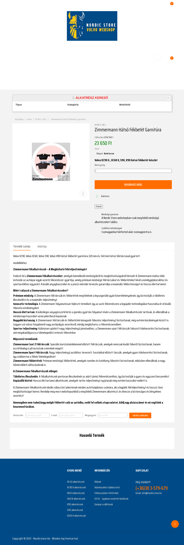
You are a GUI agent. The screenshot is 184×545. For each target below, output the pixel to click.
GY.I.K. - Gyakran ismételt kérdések (111, 498)
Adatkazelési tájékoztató (107, 487)
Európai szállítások (103, 504)
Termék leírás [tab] (21, 246)
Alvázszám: (18, 415)
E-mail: (54, 415)
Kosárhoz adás (133, 184)
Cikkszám (99, 137)
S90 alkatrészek (75, 509)
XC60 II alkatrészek (76, 515)
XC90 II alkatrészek (76, 487)
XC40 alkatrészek (75, 481)
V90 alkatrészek (75, 504)
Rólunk (97, 481)
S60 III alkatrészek (76, 498)
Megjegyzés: (91, 415)
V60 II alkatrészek (76, 493)
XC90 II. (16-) (100, 124)
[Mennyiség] (133, 171)
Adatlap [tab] (42, 246)
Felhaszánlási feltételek (106, 493)
